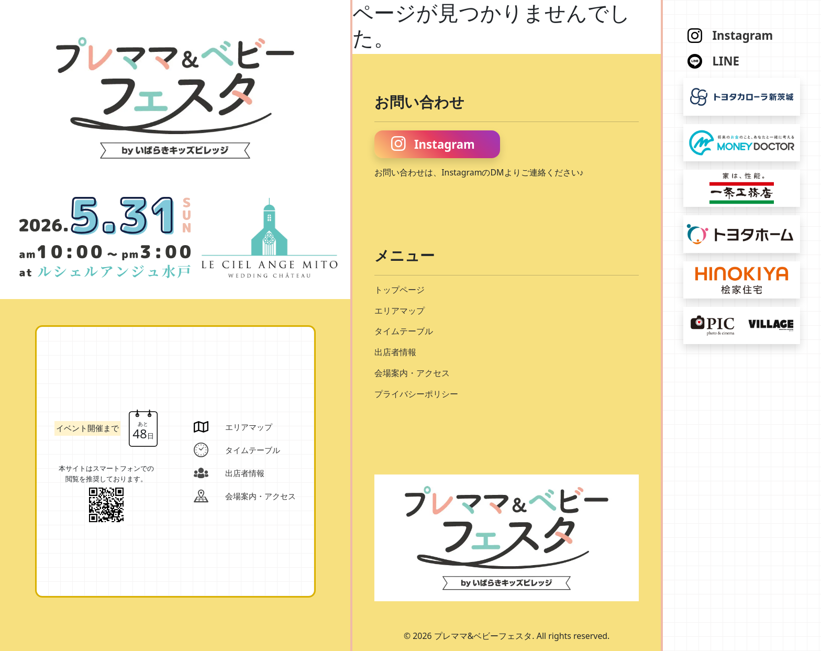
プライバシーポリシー (416, 394)
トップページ (399, 289)
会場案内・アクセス (412, 373)
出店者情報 (395, 352)
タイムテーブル (403, 331)
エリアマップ (399, 310)
